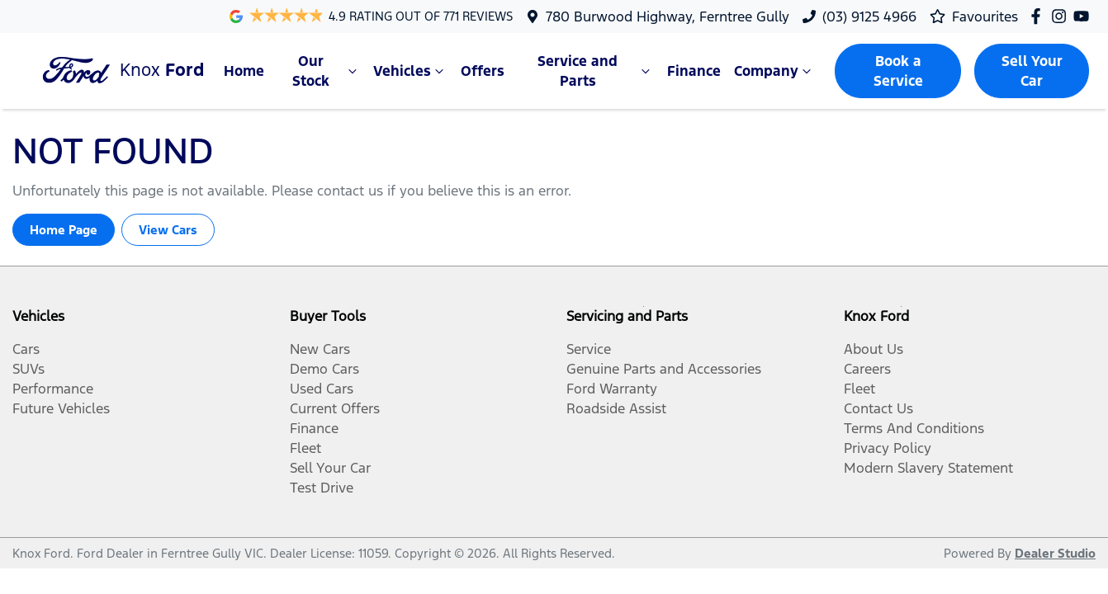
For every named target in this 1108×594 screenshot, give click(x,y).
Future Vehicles (61, 408)
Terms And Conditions (914, 428)
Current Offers (335, 408)
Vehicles (410, 71)
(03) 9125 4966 (869, 16)
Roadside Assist (616, 408)
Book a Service (898, 71)
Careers (867, 369)
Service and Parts (595, 71)
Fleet (305, 448)
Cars (26, 349)
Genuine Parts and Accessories (663, 369)
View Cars (168, 230)
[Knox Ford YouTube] (1084, 16)
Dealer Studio (1055, 553)
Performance (52, 389)
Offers (482, 71)
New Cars (320, 349)
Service (588, 349)
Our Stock (326, 71)
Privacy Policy (887, 448)
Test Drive (321, 487)
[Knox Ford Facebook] (1039, 16)
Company (774, 71)
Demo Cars (324, 369)
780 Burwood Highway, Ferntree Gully (667, 16)
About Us (873, 349)
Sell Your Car (1032, 71)
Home (244, 71)
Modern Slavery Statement (928, 468)
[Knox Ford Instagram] (1062, 16)
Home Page (63, 230)
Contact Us (878, 408)
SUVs (28, 369)
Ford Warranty (611, 389)
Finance (694, 71)
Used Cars (321, 389)
